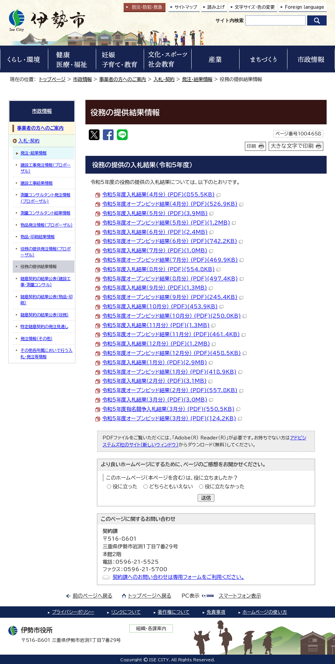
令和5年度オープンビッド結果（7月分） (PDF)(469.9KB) (173, 259)
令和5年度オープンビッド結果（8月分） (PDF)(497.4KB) (173, 278)
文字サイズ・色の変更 (255, 7)
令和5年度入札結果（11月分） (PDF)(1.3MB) (158, 325)
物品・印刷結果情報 (37, 237)
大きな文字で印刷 (292, 145)
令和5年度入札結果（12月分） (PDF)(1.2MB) (159, 343)
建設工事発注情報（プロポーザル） (45, 168)
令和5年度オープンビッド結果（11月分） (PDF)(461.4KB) (174, 334)
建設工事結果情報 (36, 183)
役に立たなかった (225, 486)
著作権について (174, 612)
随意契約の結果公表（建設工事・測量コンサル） (45, 282)
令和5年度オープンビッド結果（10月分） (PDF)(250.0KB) (174, 315)
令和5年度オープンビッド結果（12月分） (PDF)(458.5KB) (174, 353)
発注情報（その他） (36, 339)
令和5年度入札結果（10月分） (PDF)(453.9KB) (162, 306)
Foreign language (304, 7)
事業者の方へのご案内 (122, 79)
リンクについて (126, 612)
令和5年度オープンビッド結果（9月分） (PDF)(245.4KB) (172, 297)
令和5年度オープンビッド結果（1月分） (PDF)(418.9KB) (172, 371)
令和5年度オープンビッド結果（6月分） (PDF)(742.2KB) (172, 241)
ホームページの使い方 (265, 612)
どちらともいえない (171, 486)
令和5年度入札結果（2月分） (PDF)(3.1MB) (157, 380)
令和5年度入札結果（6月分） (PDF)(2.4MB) (157, 232)
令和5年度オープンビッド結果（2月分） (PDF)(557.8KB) (172, 390)
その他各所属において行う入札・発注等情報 (46, 353)
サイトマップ (186, 7)
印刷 (251, 146)
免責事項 (216, 612)
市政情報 (82, 79)
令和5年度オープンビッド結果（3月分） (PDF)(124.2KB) (172, 418)
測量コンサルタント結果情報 (45, 213)
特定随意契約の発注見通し (44, 326)
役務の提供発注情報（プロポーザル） (45, 252)
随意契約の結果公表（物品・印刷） (46, 300)
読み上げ (216, 7)
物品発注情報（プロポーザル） (46, 225)
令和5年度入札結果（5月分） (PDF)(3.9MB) (157, 213)
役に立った (125, 486)
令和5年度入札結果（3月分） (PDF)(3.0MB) (157, 399)
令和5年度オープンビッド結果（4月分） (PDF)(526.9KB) (172, 203)
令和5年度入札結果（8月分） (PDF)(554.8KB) (161, 269)
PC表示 (190, 595)
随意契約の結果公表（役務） (44, 315)
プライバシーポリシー (73, 612)
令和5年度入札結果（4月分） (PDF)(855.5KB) (161, 194)
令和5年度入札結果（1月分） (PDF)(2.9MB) (157, 362)
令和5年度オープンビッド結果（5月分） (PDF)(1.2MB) (169, 222)
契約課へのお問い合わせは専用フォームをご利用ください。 (178, 577)
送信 (206, 497)
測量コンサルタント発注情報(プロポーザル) (45, 198)
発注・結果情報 (197, 79)
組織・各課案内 (151, 628)
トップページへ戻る (150, 595)
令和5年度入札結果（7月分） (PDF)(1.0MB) (157, 250)
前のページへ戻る (93, 595)
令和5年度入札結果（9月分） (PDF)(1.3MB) (157, 287)
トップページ (52, 79)
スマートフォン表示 (240, 595)
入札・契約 (164, 79)
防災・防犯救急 (147, 7)
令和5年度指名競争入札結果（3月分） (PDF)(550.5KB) (171, 409)
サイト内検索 (229, 20)
